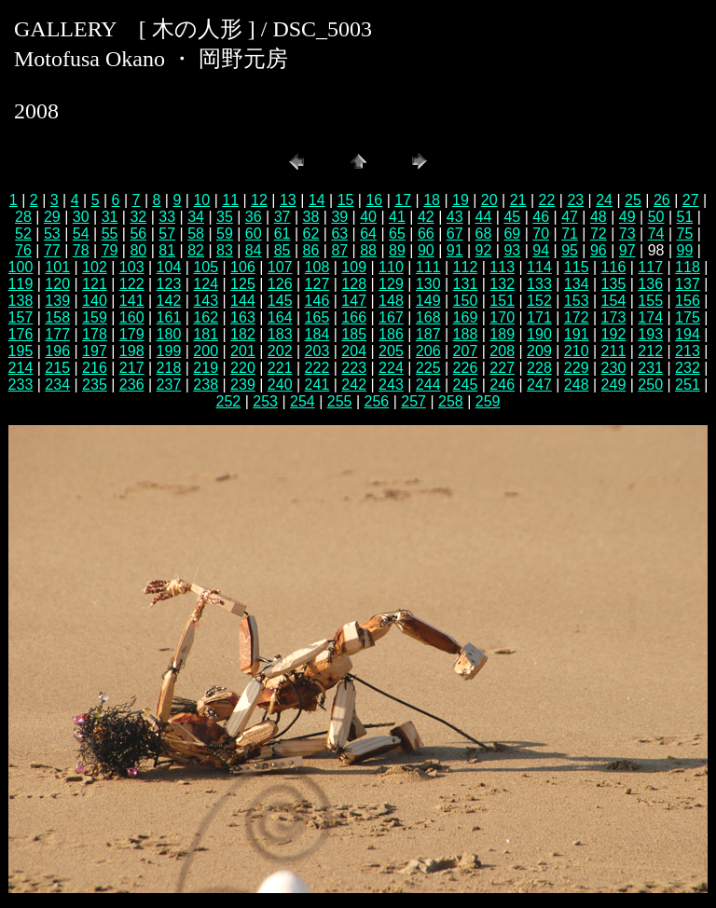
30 (81, 217)
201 (242, 351)
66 (426, 233)
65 (397, 233)
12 (259, 200)
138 (21, 301)
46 (540, 217)
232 (687, 368)
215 (57, 368)
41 (397, 217)
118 (687, 267)
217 (132, 368)
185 (353, 334)
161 (169, 317)
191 (576, 334)
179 (132, 334)
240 (280, 384)
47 (569, 217)
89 (397, 250)
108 (317, 267)
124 (205, 284)
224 (391, 368)
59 (224, 233)
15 (345, 200)
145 (280, 301)
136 (650, 284)
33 (166, 217)
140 (94, 301)
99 (685, 250)
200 (205, 351)
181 (205, 334)
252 (228, 401)
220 (242, 368)
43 (455, 217)
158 (57, 317)
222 (317, 368)
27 (690, 200)
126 (280, 284)
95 (569, 250)
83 (224, 250)
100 (21, 267)
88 (368, 250)
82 (195, 250)
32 (138, 217)
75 (685, 233)
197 (94, 351)
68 (483, 233)
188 (465, 334)
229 (576, 368)
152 (539, 301)
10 (201, 200)
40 (368, 217)
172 (576, 317)
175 (687, 317)
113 (502, 267)
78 (81, 250)
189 (502, 334)
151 (502, 301)
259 (488, 401)
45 (511, 217)
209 (539, 351)
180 (169, 334)
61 (282, 233)
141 (132, 301)
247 (539, 384)
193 (650, 334)
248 (576, 384)
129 (391, 284)
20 (489, 200)
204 (353, 351)
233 (21, 384)
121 (94, 284)
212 (650, 351)
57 (166, 233)
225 (428, 368)
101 (57, 267)
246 (502, 384)
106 (242, 267)
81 (166, 250)
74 (656, 233)
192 (613, 334)
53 (52, 233)
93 (511, 250)
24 (604, 200)
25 (633, 200)
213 (687, 351)
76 (23, 250)
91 (455, 250)
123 (169, 284)
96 (598, 250)
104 (169, 267)
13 (288, 200)
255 (339, 401)
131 (465, 284)
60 (253, 233)
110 (391, 267)
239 (242, 384)
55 (110, 233)
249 (613, 384)
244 (428, 384)
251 (687, 384)
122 (132, 284)
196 (57, 351)
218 (169, 368)
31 (110, 217)
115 (576, 267)
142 (169, 301)
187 (428, 334)
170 (502, 317)
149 (428, 301)
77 (52, 250)
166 (353, 317)
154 (613, 301)
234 (57, 384)
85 (282, 250)
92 (483, 250)
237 (169, 384)
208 (502, 351)
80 (138, 250)
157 (21, 317)
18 (431, 200)
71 (569, 233)
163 (242, 317)
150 (465, 301)
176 (21, 334)
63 (339, 233)
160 (132, 317)
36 (253, 217)
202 (280, 351)
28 (23, 217)
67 (455, 233)
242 (353, 384)
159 (94, 317)
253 (265, 401)
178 (94, 334)
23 (575, 200)
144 (242, 301)
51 (685, 217)
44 (483, 217)
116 (613, 267)
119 (21, 284)
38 (311, 217)
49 (627, 217)
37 (282, 217)
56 (138, 233)
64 (368, 233)
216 (94, 368)
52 (23, 233)
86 (311, 250)
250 (650, 384)
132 (502, 284)
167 (391, 317)
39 (339, 217)
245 (465, 384)
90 (426, 250)
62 (311, 233)
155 (650, 301)
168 (428, 317)
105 (205, 267)
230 (613, 368)
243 (391, 384)
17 (402, 200)
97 (627, 250)
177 (57, 334)
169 (465, 317)
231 (650, 368)
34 (195, 217)
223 (353, 368)
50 (656, 217)
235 (94, 384)
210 (576, 351)
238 (205, 384)
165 (317, 317)
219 (205, 368)
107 (280, 267)
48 (598, 217)
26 (662, 200)
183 (280, 334)
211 (613, 351)
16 (373, 200)
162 (205, 317)
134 (576, 284)
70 (540, 233)
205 (391, 351)
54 (81, 233)
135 (613, 284)
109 (353, 267)
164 (280, 317)
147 (353, 301)
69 (511, 233)
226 (465, 368)
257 (413, 401)
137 (687, 284)
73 (627, 233)
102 (94, 267)
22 (547, 200)
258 (450, 401)
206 (428, 351)
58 (195, 233)
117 (650, 267)
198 (132, 351)
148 (391, 301)
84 (253, 250)
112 (465, 267)
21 (518, 200)
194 (687, 334)
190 (539, 334)
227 (502, 368)
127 (317, 284)
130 (428, 284)
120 (57, 284)
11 (230, 200)
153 (576, 301)
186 (391, 334)
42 (426, 217)
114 (539, 267)
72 (598, 233)
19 (460, 200)
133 (539, 284)
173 (613, 317)
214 (21, 368)
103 (132, 267)
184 (317, 334)
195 (21, 351)
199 (169, 351)
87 (339, 250)
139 (57, 301)
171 (539, 317)
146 (317, 301)
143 (205, 301)
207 (465, 351)
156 (687, 301)
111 (428, 267)
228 (539, 368)
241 (317, 384)
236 (132, 384)
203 (317, 351)
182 (242, 334)
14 (317, 200)
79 (110, 250)
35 (224, 217)
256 (377, 401)
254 (302, 401)
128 (353, 284)
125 (242, 284)
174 (650, 317)
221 (280, 368)
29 (52, 217)
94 (540, 250)
